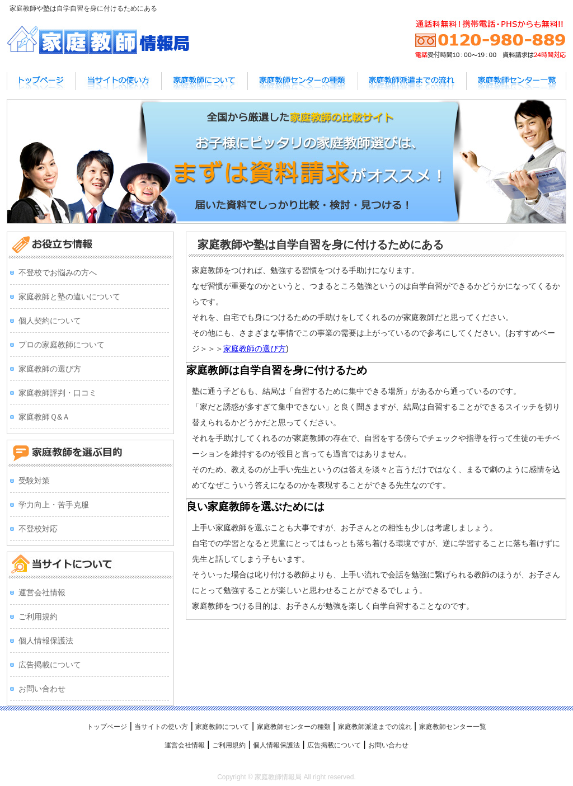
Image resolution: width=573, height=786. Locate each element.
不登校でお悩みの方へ (57, 272)
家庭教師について (222, 727)
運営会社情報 (41, 592)
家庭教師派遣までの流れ (375, 727)
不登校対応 (38, 528)
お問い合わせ (41, 688)
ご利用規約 (38, 616)
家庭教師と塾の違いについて (69, 296)
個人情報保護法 (45, 640)
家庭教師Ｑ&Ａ (44, 416)
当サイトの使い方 (161, 727)
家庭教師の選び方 (254, 348)
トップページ (107, 727)
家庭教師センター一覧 (452, 727)
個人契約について (49, 320)
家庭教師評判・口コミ (57, 392)
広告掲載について (49, 664)
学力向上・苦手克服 (53, 504)
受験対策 (34, 480)
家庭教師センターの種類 (294, 727)
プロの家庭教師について (61, 344)
